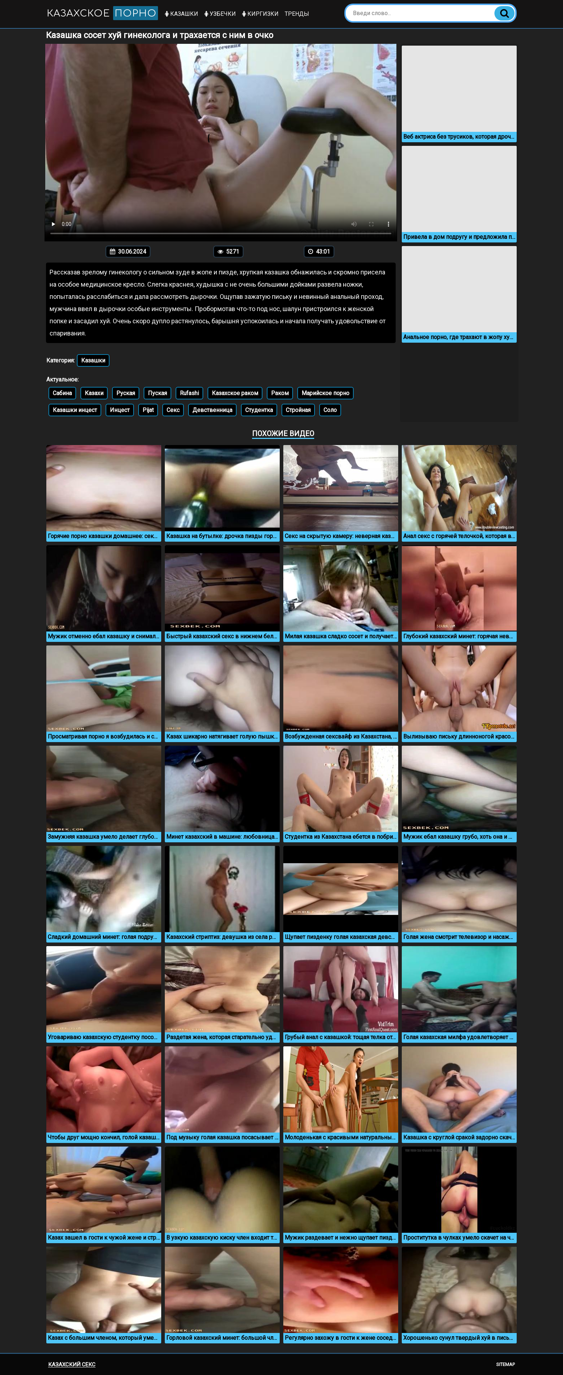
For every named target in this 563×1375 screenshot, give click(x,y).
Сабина (62, 393)
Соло (330, 410)
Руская (125, 393)
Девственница (212, 410)
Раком (280, 393)
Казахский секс (72, 1364)
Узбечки (220, 13)
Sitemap (505, 1364)
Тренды (297, 13)
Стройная (298, 410)
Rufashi (189, 393)
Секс (173, 410)
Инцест (120, 410)
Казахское (102, 13)
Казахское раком (235, 393)
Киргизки (260, 13)
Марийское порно (325, 393)
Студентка (259, 410)
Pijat (148, 410)
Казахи (94, 393)
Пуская (157, 393)
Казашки (181, 13)
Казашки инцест (75, 410)
